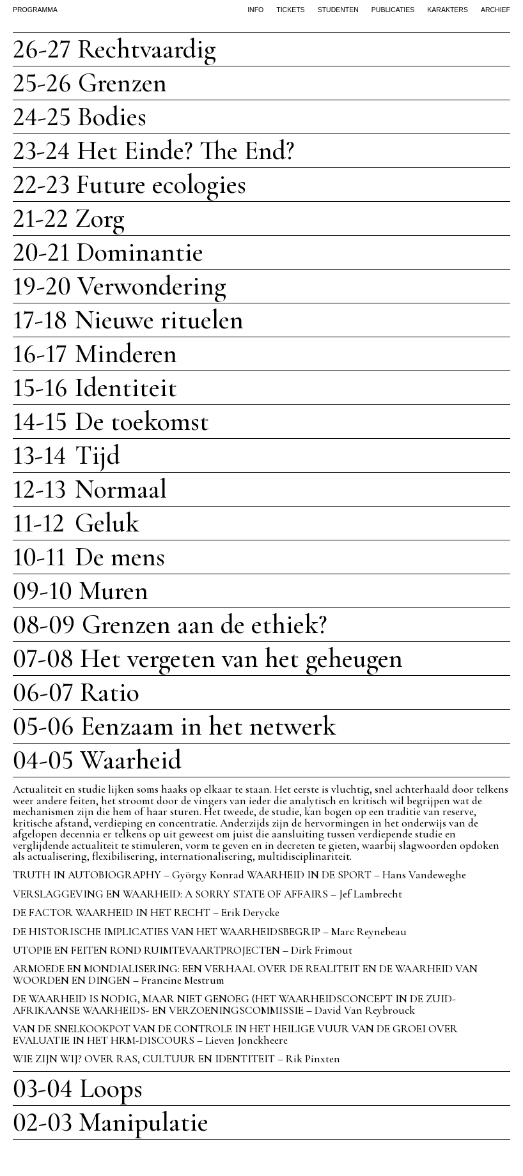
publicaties (393, 9)
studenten (338, 9)
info (255, 9)
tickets (290, 9)
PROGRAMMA (35, 9)
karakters (447, 9)
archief (495, 9)
